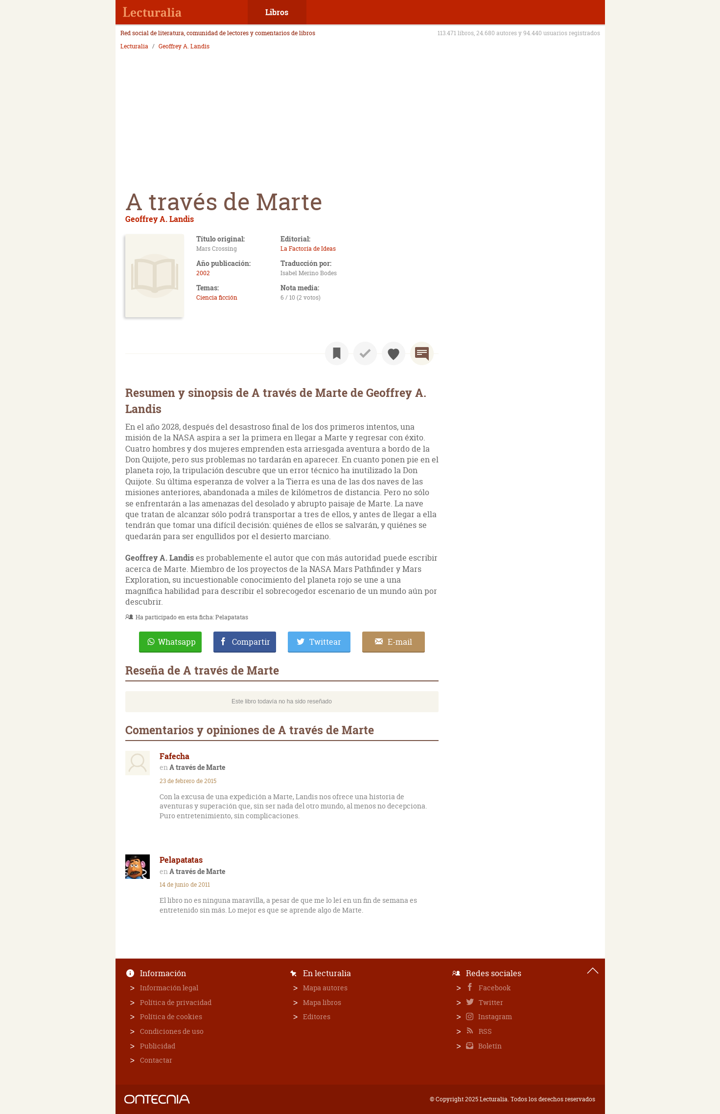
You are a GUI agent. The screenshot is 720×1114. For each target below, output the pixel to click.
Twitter (490, 1002)
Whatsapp (177, 641)
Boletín (489, 1045)
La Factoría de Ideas (308, 248)
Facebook (494, 987)
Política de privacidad (175, 1002)
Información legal (169, 987)
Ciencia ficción (216, 297)
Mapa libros (322, 1002)
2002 (203, 273)
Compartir (251, 641)
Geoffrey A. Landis (184, 46)
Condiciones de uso (172, 1031)
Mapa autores (325, 987)
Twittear (325, 641)
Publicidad (157, 1045)
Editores (316, 1016)
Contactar (156, 1060)
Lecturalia (134, 46)
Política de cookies (171, 1016)
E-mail (400, 641)
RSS (484, 1031)
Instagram (494, 1016)
